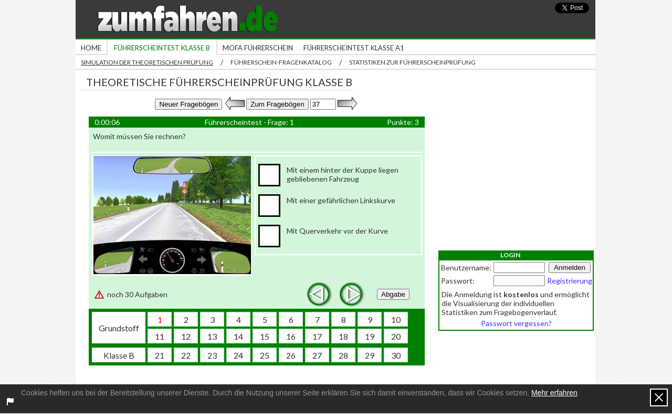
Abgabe (393, 294)
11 (159, 336)
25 (264, 355)
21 (159, 355)
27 (317, 355)
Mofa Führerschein (258, 48)
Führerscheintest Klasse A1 (353, 48)
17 (317, 336)
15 (264, 336)
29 (369, 355)
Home (91, 48)
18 (343, 336)
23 (212, 355)
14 (238, 336)
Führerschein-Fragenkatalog (281, 62)
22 (186, 355)
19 (369, 336)
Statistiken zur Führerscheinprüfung (412, 62)
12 (186, 336)
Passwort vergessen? (516, 323)
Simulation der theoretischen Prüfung (147, 62)
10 (396, 319)
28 (343, 355)
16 (291, 336)
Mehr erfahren (554, 393)
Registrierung (569, 280)
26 (291, 355)
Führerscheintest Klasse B (162, 48)
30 (396, 355)
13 (212, 336)
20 (396, 336)
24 (238, 355)
